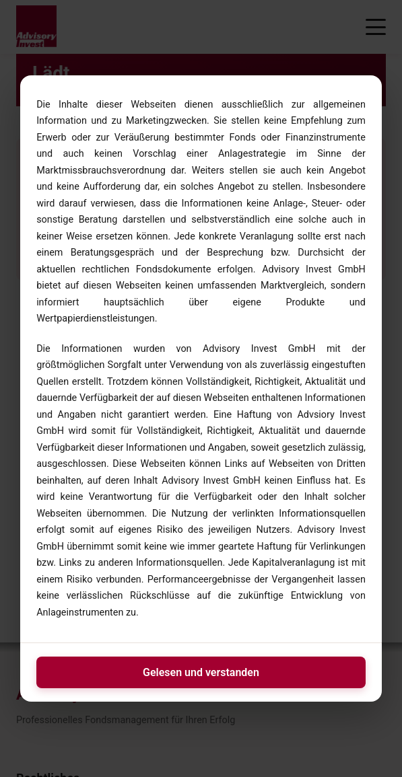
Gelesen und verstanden (201, 672)
